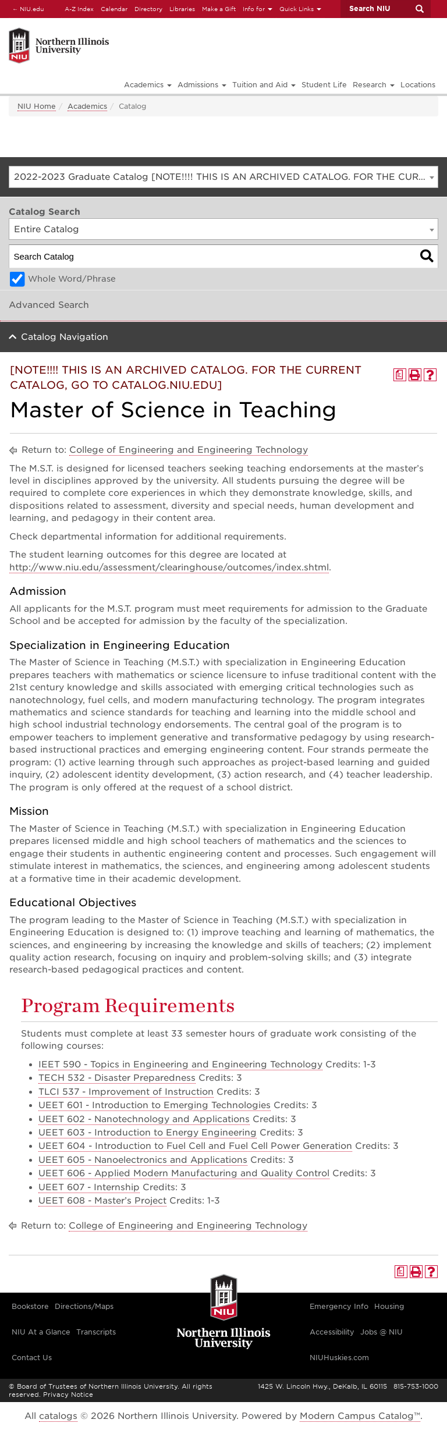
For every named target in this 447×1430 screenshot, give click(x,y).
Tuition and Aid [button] (264, 84)
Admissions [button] (202, 84)
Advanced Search (49, 305)
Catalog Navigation (64, 337)
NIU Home (36, 106)
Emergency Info (339, 1306)
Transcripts (96, 1332)
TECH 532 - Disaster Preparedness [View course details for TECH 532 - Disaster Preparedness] (117, 1078)
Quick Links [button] (300, 8)
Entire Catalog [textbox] (46, 229)
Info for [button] (257, 8)
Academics (87, 106)
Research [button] (374, 84)
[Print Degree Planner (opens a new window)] (399, 374)
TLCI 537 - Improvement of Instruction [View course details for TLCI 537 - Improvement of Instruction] (126, 1092)
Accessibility (332, 1332)
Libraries (182, 8)
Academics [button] (148, 84)
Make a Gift (219, 8)
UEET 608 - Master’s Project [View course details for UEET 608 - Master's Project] (102, 1200)
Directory (148, 8)
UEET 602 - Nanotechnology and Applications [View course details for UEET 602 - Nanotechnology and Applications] (144, 1119)
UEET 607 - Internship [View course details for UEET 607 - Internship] (89, 1187)
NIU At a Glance (41, 1332)
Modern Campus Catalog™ (360, 1416)
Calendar (114, 8)
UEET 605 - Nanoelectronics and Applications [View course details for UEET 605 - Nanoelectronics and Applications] (142, 1160)
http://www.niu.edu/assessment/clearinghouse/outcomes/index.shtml (169, 567)
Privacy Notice (68, 1394)
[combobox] (223, 177)
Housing (389, 1306)
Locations (417, 84)
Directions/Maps (84, 1306)
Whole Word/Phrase (72, 278)
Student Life (324, 84)
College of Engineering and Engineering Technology (188, 450)
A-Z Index (79, 8)
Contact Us (32, 1357)
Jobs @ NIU (381, 1332)
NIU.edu (26, 8)
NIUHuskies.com (339, 1357)
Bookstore (30, 1306)
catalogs (58, 1416)
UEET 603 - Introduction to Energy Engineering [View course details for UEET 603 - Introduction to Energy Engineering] (147, 1132)
